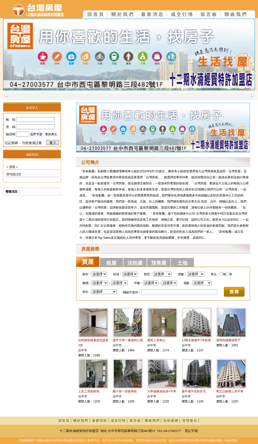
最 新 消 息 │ (101, 420)
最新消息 (32, 187)
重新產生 (51, 134)
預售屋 (158, 263)
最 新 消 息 (152, 14)
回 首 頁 (95, 14)
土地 (182, 263)
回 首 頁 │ (66, 420)
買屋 (88, 262)
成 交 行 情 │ (120, 420)
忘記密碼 (11, 143)
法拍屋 (135, 263)
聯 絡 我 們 (235, 14)
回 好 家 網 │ (173, 420)
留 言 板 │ (137, 420)
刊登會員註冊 (32, 143)
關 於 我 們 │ (82, 420)
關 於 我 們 (122, 14)
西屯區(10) (14, 174)
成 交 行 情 (182, 14)
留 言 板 (209, 14)
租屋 (111, 263)
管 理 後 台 (189, 420)
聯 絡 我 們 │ (154, 420)
